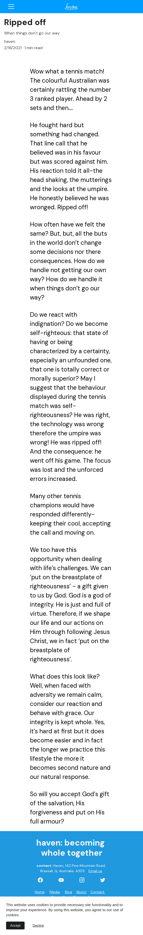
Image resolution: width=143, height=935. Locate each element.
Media (55, 892)
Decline (38, 925)
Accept (15, 925)
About (81, 892)
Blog (68, 892)
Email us (95, 871)
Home (40, 892)
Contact (98, 892)
